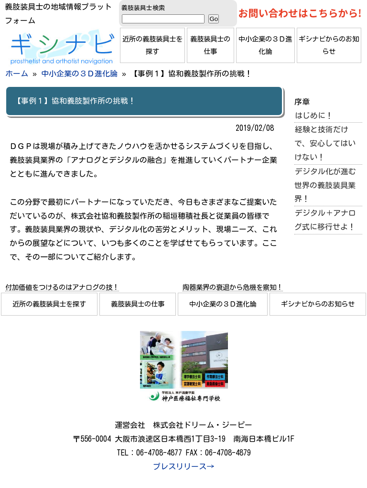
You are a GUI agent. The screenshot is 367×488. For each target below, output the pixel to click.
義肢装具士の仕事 (210, 45)
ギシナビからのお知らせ (329, 45)
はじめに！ (314, 115)
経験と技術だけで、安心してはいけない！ (325, 143)
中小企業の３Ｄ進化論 (265, 45)
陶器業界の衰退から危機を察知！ (233, 287)
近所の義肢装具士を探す (152, 45)
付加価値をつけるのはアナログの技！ (62, 287)
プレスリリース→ (183, 466)
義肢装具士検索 (143, 8)
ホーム (16, 73)
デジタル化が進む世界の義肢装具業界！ (325, 185)
